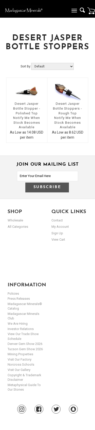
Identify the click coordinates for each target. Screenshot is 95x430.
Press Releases (19, 298)
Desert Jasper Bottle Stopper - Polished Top (26, 108)
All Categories (18, 227)
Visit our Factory (19, 359)
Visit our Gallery (19, 370)
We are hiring (18, 323)
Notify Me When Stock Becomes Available (26, 122)
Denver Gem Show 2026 (25, 344)
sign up (57, 233)
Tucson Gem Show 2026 (25, 349)
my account (60, 227)
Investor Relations (21, 329)
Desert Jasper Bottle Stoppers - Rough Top (67, 108)
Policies (13, 293)
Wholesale (15, 220)
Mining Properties (20, 354)
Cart (91, 10)
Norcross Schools (21, 364)
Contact (57, 220)
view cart (58, 239)
